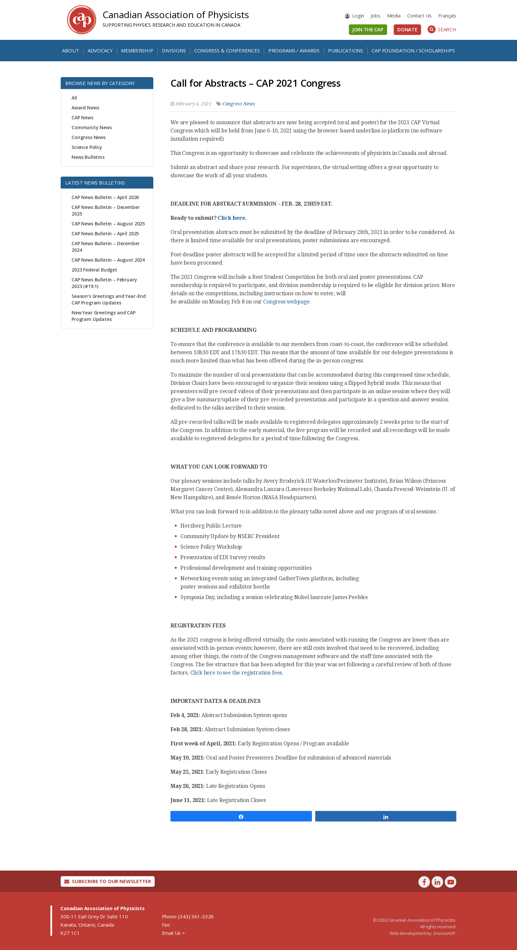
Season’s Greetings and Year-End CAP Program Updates (109, 299)
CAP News (82, 117)
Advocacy (100, 50)
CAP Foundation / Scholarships (413, 50)
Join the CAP (367, 29)
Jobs (375, 15)
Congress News (89, 137)
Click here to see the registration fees (236, 673)
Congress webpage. (286, 302)
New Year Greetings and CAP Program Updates (104, 315)
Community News (92, 127)
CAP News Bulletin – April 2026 (105, 197)
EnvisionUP (444, 933)
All (74, 98)
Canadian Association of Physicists (176, 14)
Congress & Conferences (226, 50)
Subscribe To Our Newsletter (107, 881)
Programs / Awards (293, 50)
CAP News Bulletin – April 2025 (105, 233)
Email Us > (173, 933)
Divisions (174, 50)
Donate (407, 29)
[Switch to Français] (447, 15)
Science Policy (87, 147)
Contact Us (419, 15)
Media (394, 15)
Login (358, 15)
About (70, 50)
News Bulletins (88, 157)
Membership (137, 50)
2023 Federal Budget (94, 270)
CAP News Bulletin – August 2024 (108, 260)
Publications (345, 50)
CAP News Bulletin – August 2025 (108, 223)
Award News (85, 107)
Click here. (232, 218)
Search (442, 29)
